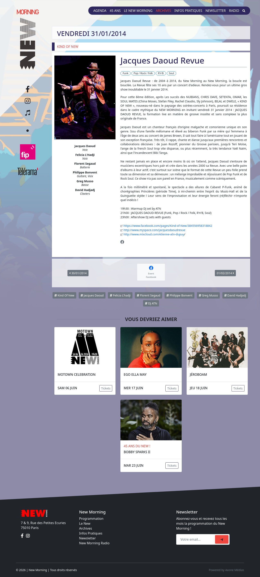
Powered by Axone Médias (226, 570)
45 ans (115, 10)
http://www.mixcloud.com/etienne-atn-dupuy (153, 234)
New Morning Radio (94, 543)
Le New (84, 523)
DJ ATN (151, 303)
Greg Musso (208, 295)
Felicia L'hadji (120, 295)
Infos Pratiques (90, 533)
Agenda (99, 10)
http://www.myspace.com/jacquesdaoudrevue (154, 230)
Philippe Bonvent (179, 295)
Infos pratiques (188, 10)
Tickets (105, 388)
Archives (163, 10)
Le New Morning (138, 10)
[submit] (222, 539)
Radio (234, 10)
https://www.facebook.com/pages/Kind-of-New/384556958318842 (167, 226)
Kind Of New (64, 295)
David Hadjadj (235, 295)
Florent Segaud (148, 295)
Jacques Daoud (92, 295)
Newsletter (215, 10)
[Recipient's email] (196, 539)
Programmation (91, 518)
